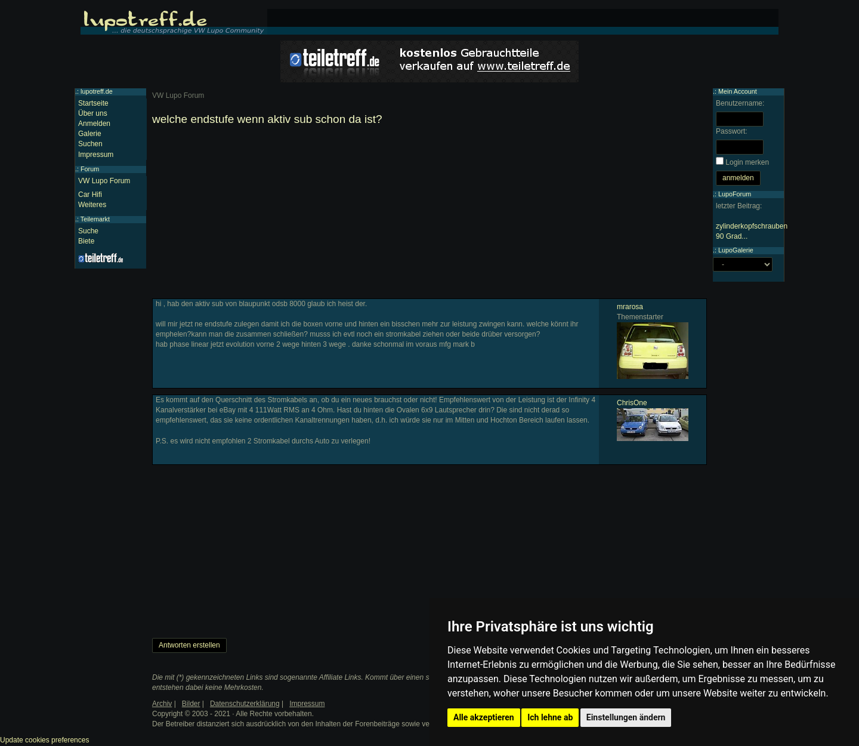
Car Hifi (90, 194)
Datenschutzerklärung (245, 703)
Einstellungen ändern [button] (626, 717)
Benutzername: (740, 103)
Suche (88, 231)
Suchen (90, 144)
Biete (86, 241)
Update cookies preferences (44, 740)
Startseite (93, 103)
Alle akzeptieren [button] (483, 717)
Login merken (747, 162)
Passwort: (731, 131)
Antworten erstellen (189, 645)
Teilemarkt (95, 219)
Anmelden (94, 123)
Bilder (191, 703)
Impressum (95, 154)
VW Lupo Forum (104, 181)
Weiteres (92, 205)
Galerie (89, 134)
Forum (90, 168)
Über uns (92, 113)
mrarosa (630, 307)
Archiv (162, 703)
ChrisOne (632, 403)
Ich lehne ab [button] (550, 717)
